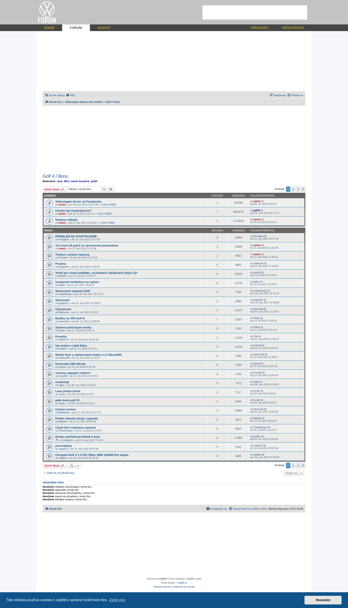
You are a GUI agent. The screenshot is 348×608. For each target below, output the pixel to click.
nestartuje (62, 382)
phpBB (162, 579)
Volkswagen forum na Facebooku (78, 201)
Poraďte (61, 336)
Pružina (60, 263)
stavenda (64, 321)
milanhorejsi (65, 294)
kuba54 (63, 348)
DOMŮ (49, 28)
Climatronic (63, 309)
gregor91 (63, 303)
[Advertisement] (255, 12)
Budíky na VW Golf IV (70, 318)
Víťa (255, 336)
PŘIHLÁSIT (259, 28)
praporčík (64, 266)
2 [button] (293, 189)
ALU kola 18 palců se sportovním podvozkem (86, 245)
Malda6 (63, 421)
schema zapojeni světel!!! (73, 373)
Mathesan (64, 412)
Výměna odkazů (66, 219)
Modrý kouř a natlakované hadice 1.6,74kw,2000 (88, 354)
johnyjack (64, 239)
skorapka (258, 309)
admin (62, 204)
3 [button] (298, 189)
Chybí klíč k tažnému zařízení (75, 427)
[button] (303, 189)
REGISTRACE (293, 28)
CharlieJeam (65, 430)
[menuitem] (70, 95)
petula (62, 367)
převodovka (63, 445)
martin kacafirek (80, 181)
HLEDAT (104, 28)
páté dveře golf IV (67, 400)
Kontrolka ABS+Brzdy (70, 364)
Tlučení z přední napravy (72, 254)
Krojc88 (63, 376)
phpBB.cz (182, 583)
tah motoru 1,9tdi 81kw (71, 345)
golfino (257, 436)
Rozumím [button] (323, 600)
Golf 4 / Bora (55, 176)
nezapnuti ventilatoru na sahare (77, 282)
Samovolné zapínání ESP (72, 291)
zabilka (62, 458)
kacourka (258, 409)
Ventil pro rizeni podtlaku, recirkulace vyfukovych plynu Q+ (96, 272)
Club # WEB (109, 204)
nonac (62, 394)
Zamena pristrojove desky (73, 327)
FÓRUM (76, 28)
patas (62, 285)
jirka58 (62, 275)
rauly (60, 181)
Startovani (62, 300)
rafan (61, 385)
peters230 (64, 357)
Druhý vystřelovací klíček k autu (77, 436)
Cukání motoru (65, 409)
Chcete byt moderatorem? (73, 210)
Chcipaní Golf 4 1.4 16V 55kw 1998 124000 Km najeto (92, 455)
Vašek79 (63, 339)
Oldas (256, 318)
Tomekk (63, 257)
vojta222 (63, 448)
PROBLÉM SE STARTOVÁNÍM (76, 236)
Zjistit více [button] (117, 600)
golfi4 (94, 181)
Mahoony (64, 312)
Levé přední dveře (67, 391)
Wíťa (66, 181)
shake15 (68, 440)
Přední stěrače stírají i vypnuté (76, 418)
